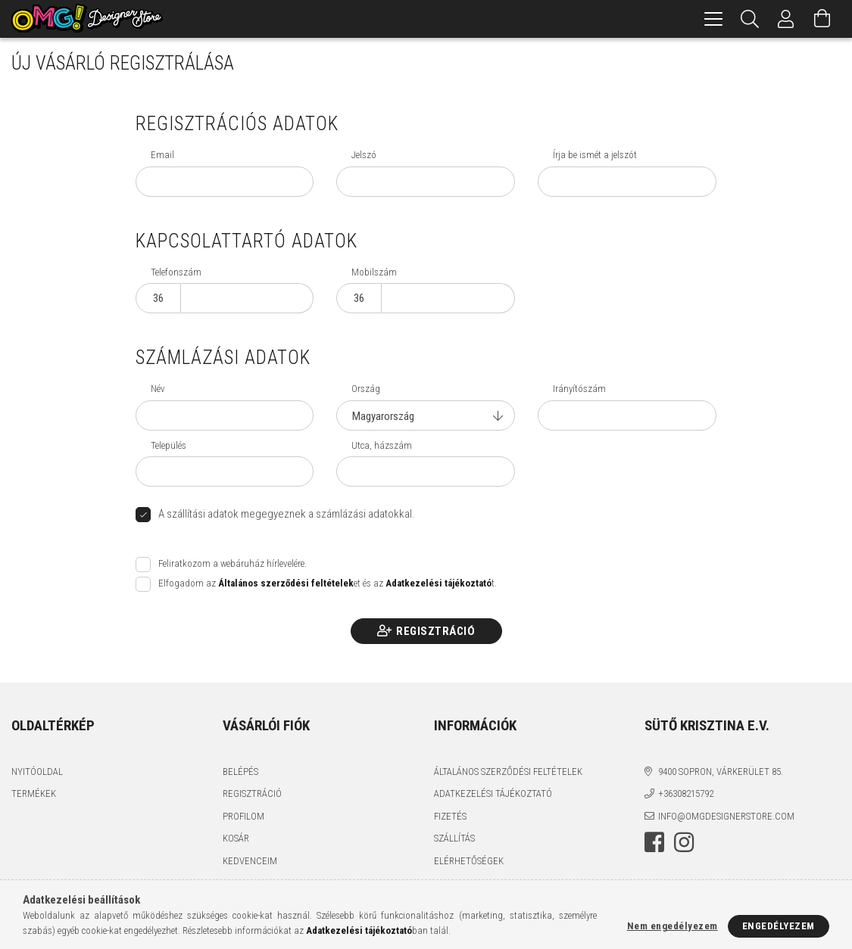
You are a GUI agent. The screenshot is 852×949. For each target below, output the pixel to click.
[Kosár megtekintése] (822, 19)
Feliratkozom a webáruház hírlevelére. (232, 563)
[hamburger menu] (713, 19)
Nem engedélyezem (672, 926)
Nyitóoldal (37, 771)
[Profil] (786, 19)
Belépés (240, 771)
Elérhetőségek (469, 861)
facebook (654, 842)
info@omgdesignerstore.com (726, 816)
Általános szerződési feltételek (508, 771)
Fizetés (450, 816)
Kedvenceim (250, 861)
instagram (684, 842)
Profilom (243, 816)
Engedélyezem (778, 926)
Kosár (236, 838)
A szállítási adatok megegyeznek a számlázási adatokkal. (286, 514)
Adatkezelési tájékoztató (493, 793)
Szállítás (454, 838)
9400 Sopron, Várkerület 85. (720, 771)
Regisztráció (435, 631)
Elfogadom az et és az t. (327, 583)
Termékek (33, 793)
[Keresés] (750, 19)
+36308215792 (685, 793)
